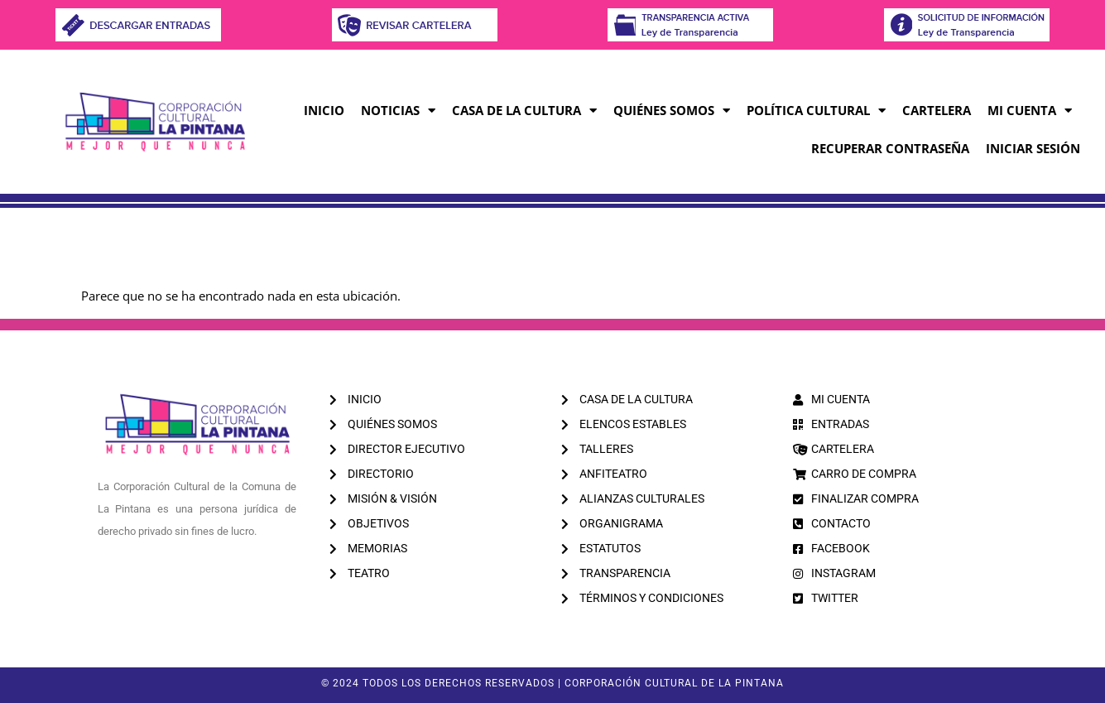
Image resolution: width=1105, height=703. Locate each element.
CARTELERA (936, 110)
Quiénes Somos (671, 110)
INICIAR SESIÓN (1033, 148)
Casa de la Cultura (524, 110)
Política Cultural (816, 110)
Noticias (398, 110)
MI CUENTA (1029, 110)
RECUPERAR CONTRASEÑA (890, 148)
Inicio (324, 110)
